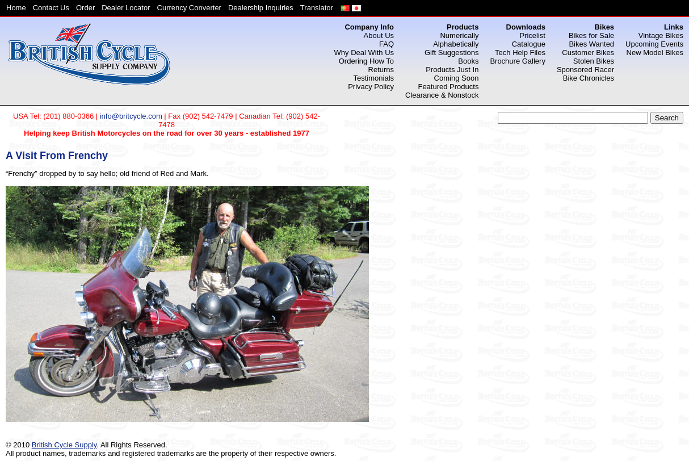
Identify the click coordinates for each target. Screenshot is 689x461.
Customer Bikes (588, 52)
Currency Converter (189, 7)
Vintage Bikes (660, 35)
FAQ (386, 44)
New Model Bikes (655, 52)
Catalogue (528, 44)
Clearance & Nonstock (441, 95)
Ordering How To (366, 61)
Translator (316, 7)
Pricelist (532, 35)
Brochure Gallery (517, 61)
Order (85, 7)
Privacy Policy (371, 86)
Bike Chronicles (588, 78)
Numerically (459, 35)
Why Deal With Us (364, 52)
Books (468, 61)
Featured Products (448, 86)
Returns (381, 69)
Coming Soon (456, 78)
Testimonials (374, 78)
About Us (379, 35)
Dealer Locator (126, 7)
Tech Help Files (520, 52)
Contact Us (51, 7)
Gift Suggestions (451, 52)
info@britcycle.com (131, 116)
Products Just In (452, 69)
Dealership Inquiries (260, 7)
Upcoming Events (654, 44)
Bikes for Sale (591, 35)
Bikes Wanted (591, 44)
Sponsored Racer (585, 69)
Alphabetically (455, 44)
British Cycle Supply (64, 445)
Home (16, 7)
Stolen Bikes (593, 61)
